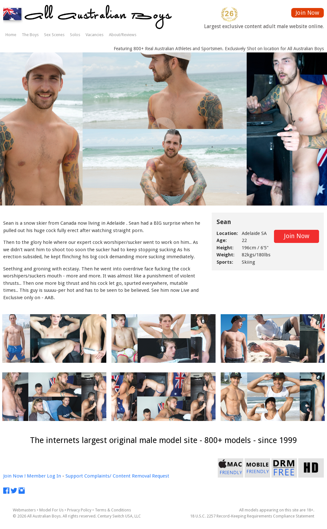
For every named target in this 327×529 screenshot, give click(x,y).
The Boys (30, 34)
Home (10, 34)
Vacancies (94, 34)
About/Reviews (122, 34)
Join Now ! (14, 476)
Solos (75, 34)
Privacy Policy (79, 510)
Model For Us (51, 510)
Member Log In (44, 476)
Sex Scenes (54, 34)
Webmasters (24, 510)
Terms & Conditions (113, 510)
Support (74, 476)
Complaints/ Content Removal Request (126, 476)
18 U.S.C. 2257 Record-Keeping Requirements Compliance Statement (252, 516)
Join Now (307, 12)
